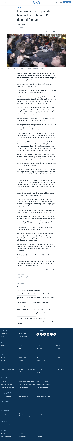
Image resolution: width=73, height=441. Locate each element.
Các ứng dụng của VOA (43, 414)
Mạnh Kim (3, 357)
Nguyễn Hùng (22, 357)
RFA (38, 434)
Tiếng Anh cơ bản (5, 381)
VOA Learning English (43, 387)
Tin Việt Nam (22, 334)
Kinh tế (39, 345)
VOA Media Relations (25, 434)
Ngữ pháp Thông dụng (7, 384)
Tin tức (19, 7)
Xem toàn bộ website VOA (8, 405)
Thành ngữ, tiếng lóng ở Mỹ (26, 381)
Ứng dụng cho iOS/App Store (8, 414)
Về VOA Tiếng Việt (6, 396)
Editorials (39, 436)
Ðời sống (39, 348)
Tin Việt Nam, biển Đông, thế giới (27, 370)
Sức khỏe (57, 348)
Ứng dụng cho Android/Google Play (24, 415)
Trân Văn (57, 357)
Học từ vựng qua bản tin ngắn (27, 384)
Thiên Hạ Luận (41, 360)
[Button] (47, 32)
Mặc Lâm (3, 360)
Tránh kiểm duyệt (5, 425)
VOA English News (6, 436)
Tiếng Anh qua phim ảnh (7, 387)
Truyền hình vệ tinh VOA (7, 369)
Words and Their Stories (43, 384)
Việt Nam (3, 345)
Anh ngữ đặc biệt (23, 387)
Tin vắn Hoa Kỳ (59, 369)
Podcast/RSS (4, 336)
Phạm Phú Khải (41, 357)
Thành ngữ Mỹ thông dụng (44, 381)
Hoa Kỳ (21, 348)
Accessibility (22, 436)
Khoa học (57, 345)
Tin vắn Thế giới (41, 372)
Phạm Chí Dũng (23, 360)
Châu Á (21, 345)
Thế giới (3, 348)
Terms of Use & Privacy (43, 396)
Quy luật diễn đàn (23, 396)
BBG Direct (4, 434)
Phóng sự (39, 369)
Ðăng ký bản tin (5, 334)
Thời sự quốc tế (23, 336)
